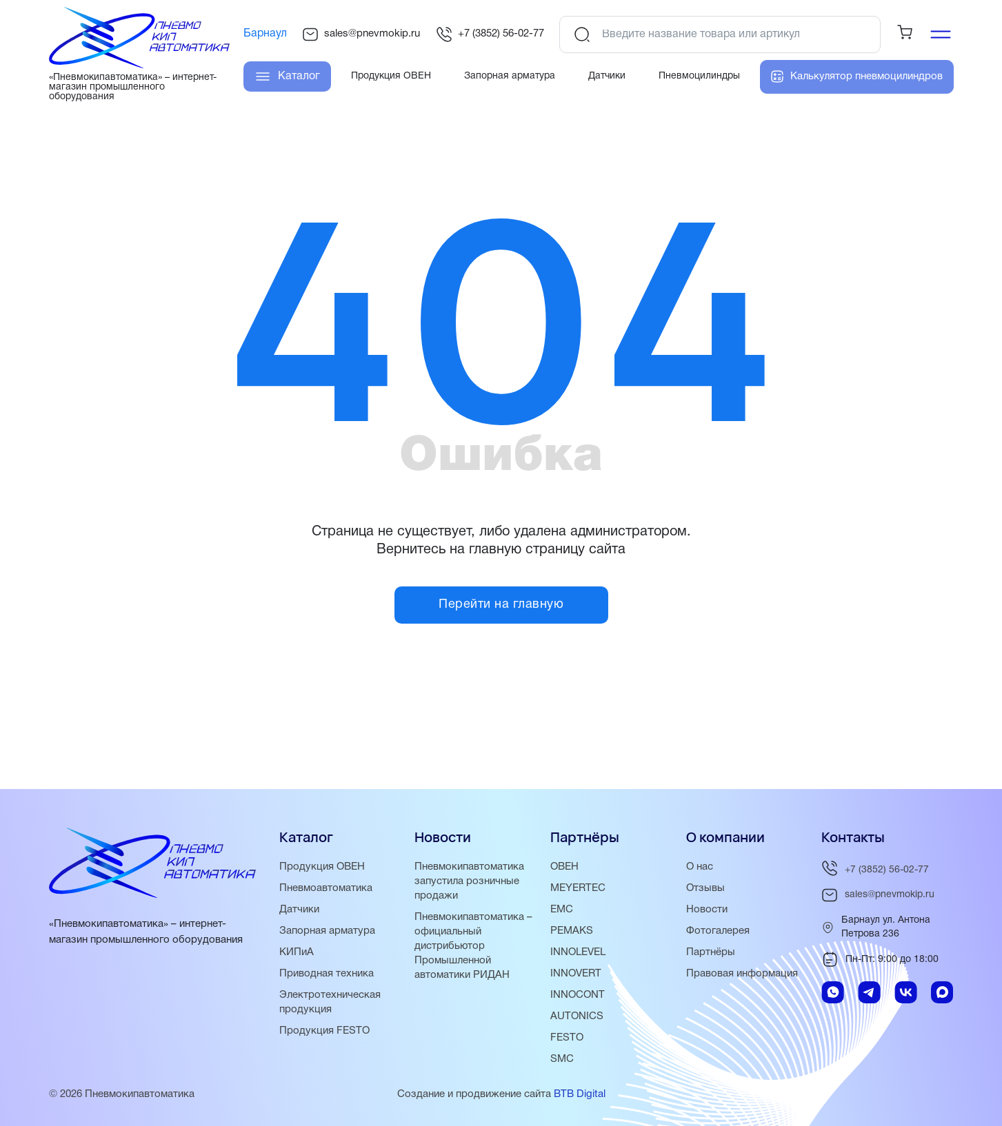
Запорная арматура (327, 931)
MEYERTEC (577, 888)
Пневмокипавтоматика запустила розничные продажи (469, 881)
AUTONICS (576, 1016)
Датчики (299, 909)
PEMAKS (571, 931)
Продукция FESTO (324, 1031)
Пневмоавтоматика (325, 888)
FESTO (566, 1038)
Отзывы (705, 888)
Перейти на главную (501, 605)
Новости (707, 909)
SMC (562, 1059)
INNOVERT (575, 974)
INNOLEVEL (577, 952)
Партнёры (710, 952)
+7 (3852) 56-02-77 (490, 34)
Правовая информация (742, 974)
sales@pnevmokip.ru (361, 34)
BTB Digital (579, 1094)
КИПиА (296, 952)
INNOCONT (577, 995)
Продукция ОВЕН (322, 867)
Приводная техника (326, 974)
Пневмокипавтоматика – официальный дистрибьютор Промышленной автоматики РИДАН (473, 946)
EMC (561, 909)
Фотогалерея (718, 931)
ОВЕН (564, 867)
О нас (699, 867)
